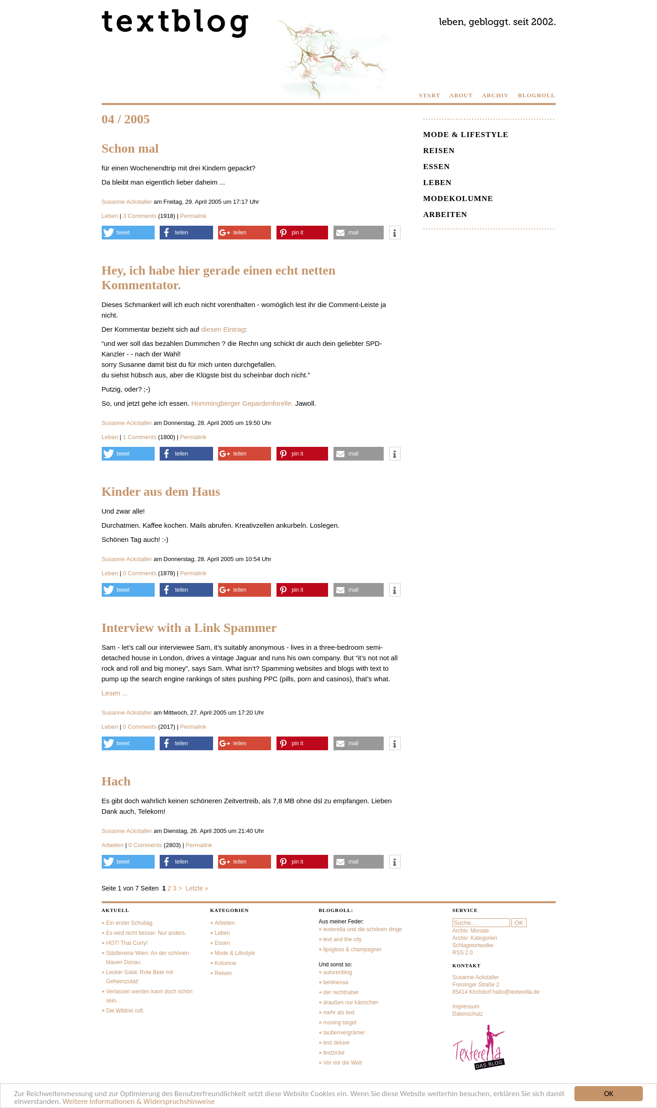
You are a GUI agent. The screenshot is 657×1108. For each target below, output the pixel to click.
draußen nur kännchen (351, 1002)
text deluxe (336, 1042)
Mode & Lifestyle (466, 134)
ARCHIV (495, 95)
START (429, 95)
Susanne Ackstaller (127, 201)
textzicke (334, 1053)
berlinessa (336, 982)
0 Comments (140, 573)
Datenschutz (468, 1014)
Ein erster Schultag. (130, 923)
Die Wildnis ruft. (125, 1010)
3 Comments (140, 215)
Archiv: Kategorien (475, 938)
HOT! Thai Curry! (127, 943)
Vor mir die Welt (342, 1063)
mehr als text (339, 1012)
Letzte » (197, 888)
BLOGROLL (536, 95)
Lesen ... (115, 693)
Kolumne (225, 963)
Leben (110, 215)
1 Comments (140, 437)
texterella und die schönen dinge (362, 929)
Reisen (439, 150)
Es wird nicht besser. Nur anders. (146, 933)
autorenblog (337, 972)
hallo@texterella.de (516, 992)
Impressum (466, 1006)
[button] (128, 232)
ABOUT (461, 95)
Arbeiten (113, 845)
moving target (340, 1022)
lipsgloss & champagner (352, 949)
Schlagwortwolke (473, 945)
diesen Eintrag (223, 329)
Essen (436, 166)
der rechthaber (341, 992)
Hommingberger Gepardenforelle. (242, 403)
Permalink (193, 215)
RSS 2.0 (463, 952)
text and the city (342, 939)
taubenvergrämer (344, 1032)
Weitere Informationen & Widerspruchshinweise (139, 1102)
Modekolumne (458, 198)
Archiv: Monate (471, 931)
